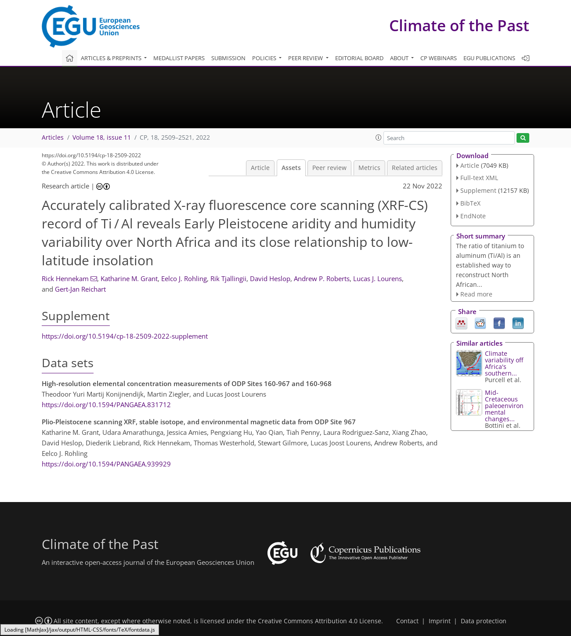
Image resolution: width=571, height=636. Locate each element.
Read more (476, 294)
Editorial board (359, 58)
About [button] (400, 58)
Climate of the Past (459, 25)
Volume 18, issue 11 (101, 137)
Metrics (369, 168)
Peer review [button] (306, 58)
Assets (291, 168)
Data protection (483, 621)
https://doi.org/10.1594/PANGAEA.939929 (106, 463)
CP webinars (438, 58)
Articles (53, 137)
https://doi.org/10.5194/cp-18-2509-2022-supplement (125, 336)
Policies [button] (265, 58)
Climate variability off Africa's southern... (504, 363)
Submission (228, 58)
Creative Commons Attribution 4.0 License (319, 621)
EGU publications (489, 58)
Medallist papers (179, 58)
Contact (407, 621)
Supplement (478, 190)
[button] (379, 137)
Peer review (329, 168)
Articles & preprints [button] (112, 58)
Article (260, 168)
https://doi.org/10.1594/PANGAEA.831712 (106, 404)
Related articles (414, 168)
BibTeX (470, 203)
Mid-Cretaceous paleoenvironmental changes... (504, 405)
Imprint (440, 621)
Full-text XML (479, 177)
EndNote (473, 216)
